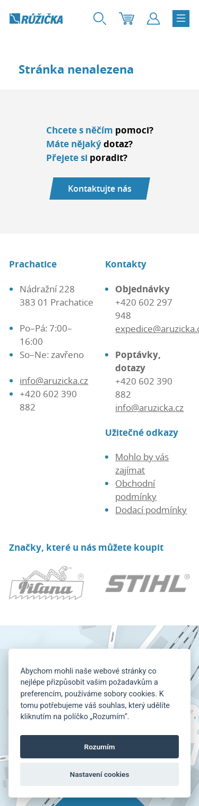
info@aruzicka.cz (54, 380)
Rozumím (99, 746)
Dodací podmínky (151, 510)
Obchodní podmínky (136, 490)
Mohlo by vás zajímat (142, 463)
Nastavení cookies (99, 774)
